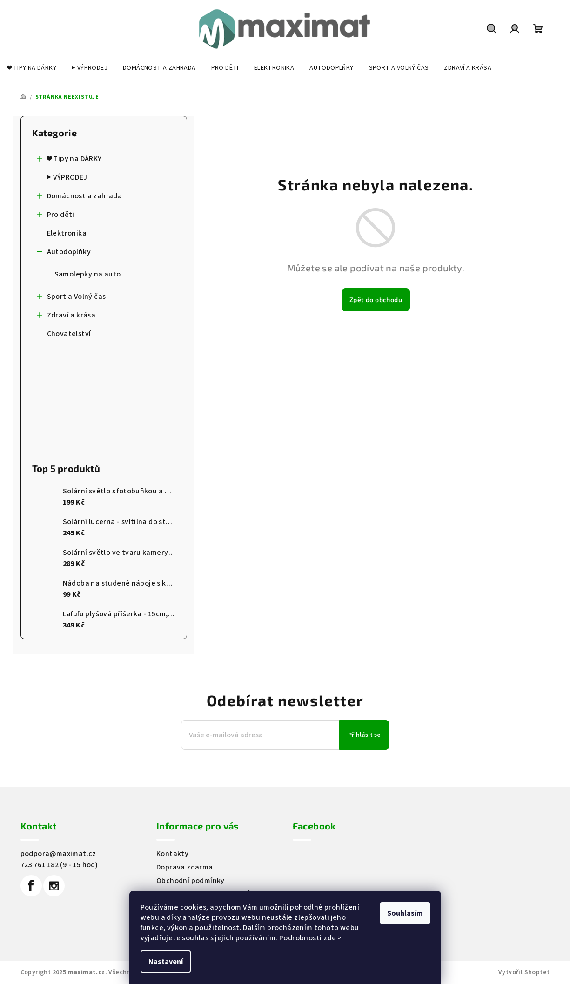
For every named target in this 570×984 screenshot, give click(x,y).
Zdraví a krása (66, 317)
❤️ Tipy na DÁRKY (69, 161)
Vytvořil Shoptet (524, 972)
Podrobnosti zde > (310, 938)
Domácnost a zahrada (79, 198)
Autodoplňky (64, 254)
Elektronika (67, 233)
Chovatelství (70, 334)
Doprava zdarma (184, 867)
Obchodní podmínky (190, 881)
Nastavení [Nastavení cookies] (165, 962)
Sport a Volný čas (71, 298)
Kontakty (172, 854)
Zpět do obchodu (375, 299)
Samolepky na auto (87, 274)
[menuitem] (32, 68)
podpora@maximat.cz (58, 854)
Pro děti (55, 216)
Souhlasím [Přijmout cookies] (405, 913)
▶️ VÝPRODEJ (68, 177)
